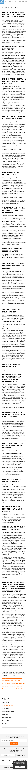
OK (20, 766)
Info (3, 760)
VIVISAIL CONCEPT (6, 702)
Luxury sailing (5, 720)
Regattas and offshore (8, 711)
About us (4, 723)
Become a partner (8, 755)
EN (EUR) (21, 1)
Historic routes (6, 714)
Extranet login (21, 755)
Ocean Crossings (6, 717)
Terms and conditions (20, 760)
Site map (14, 763)
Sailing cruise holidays (8, 705)
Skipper (3, 729)
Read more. (22, 764)
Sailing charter (6, 708)
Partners (4, 726)
